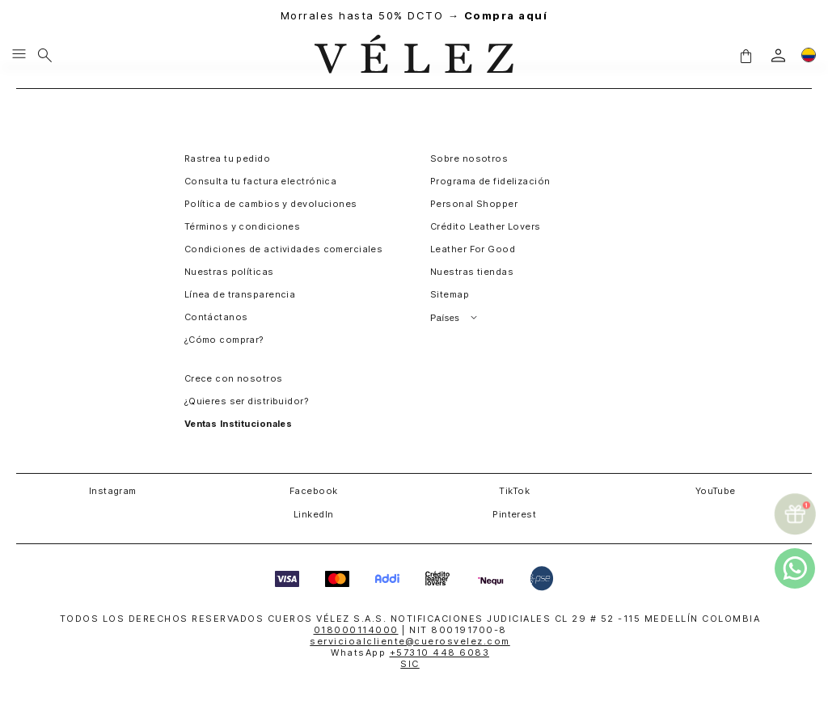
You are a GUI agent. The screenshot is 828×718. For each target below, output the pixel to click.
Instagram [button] (113, 490)
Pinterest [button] (514, 514)
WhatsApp (410, 652)
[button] (746, 55)
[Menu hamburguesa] (19, 55)
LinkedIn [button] (314, 514)
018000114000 (356, 630)
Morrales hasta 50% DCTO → (414, 16)
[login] (778, 55)
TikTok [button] (514, 490)
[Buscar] (45, 55)
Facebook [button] (313, 490)
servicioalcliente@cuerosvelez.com (410, 641)
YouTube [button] (715, 490)
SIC (410, 663)
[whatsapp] (795, 568)
